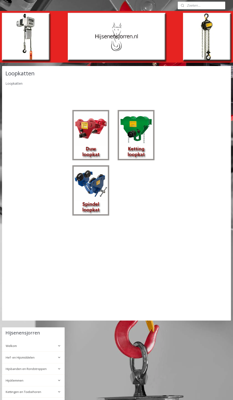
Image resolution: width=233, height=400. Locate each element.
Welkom (33, 84)
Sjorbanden (33, 243)
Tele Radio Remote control (33, 271)
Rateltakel (33, 209)
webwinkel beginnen (127, 391)
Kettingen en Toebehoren (33, 130)
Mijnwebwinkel (167, 391)
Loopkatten (33, 165)
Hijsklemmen (33, 119)
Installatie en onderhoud (23, 296)
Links (9, 328)
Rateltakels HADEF (33, 255)
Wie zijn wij (13, 307)
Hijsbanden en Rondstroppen (33, 107)
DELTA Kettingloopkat (23, 179)
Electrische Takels (33, 197)
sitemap (101, 391)
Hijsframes (33, 282)
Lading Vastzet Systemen (33, 142)
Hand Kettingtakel (33, 220)
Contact (11, 314)
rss (110, 391)
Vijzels (33, 232)
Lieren (33, 153)
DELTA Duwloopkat (22, 172)
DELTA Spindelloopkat (24, 186)
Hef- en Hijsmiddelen (33, 96)
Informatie (33, 321)
